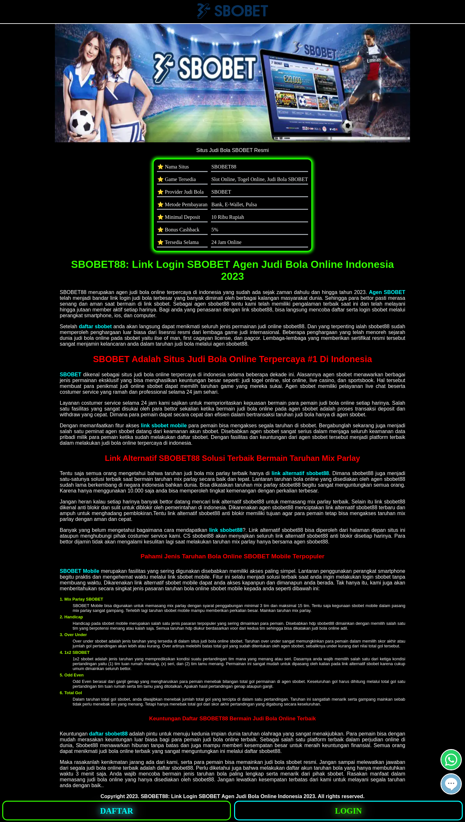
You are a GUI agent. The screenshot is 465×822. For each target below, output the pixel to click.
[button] (451, 784)
